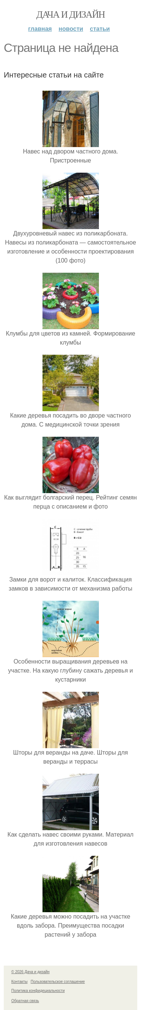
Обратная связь (25, 1001)
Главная (40, 29)
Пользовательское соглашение (58, 982)
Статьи (100, 29)
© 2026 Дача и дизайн (30, 972)
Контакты (19, 982)
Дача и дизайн (70, 14)
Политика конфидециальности (38, 991)
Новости (71, 29)
